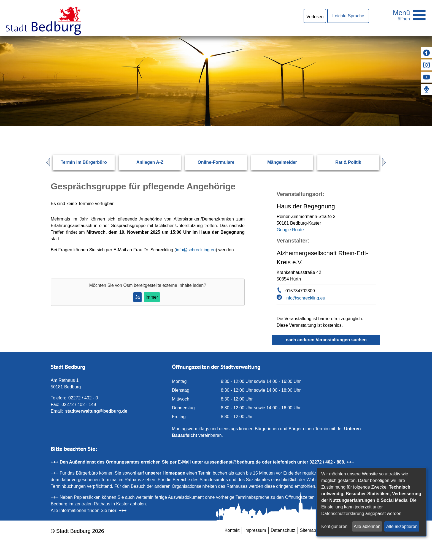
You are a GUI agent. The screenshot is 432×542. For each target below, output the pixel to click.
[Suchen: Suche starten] (363, 126)
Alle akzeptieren (402, 526)
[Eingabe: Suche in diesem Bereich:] (209, 126)
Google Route (290, 229)
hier (112, 510)
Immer (151, 297)
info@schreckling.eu (195, 249)
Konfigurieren (334, 526)
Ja (137, 297)
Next (386, 162)
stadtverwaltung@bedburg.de (96, 411)
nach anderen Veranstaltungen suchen (326, 339)
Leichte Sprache (348, 15)
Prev (45, 162)
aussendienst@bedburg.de (232, 462)
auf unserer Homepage (161, 473)
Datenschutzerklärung (342, 513)
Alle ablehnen (367, 526)
